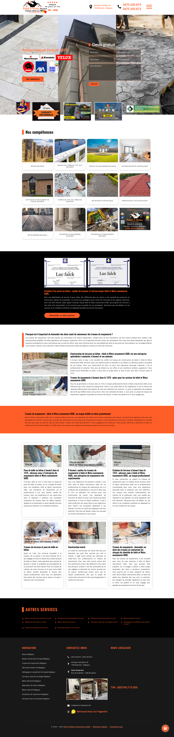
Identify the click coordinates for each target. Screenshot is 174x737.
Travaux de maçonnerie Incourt (36, 628)
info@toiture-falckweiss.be (81, 705)
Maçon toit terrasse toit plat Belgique (36, 659)
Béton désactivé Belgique (31, 681)
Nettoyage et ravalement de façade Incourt (137, 623)
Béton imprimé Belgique (31, 690)
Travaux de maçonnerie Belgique (34, 663)
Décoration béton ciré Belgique (33, 668)
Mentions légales (100, 727)
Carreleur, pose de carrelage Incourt (104, 622)
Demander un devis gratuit (62, 315)
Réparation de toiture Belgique (33, 685)
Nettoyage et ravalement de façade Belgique (38, 672)
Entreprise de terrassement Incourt (71, 618)
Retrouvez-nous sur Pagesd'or (89, 711)
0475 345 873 (76, 657)
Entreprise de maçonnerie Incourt (103, 618)
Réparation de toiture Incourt (36, 622)
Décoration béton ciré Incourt (69, 628)
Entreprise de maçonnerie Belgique (35, 694)
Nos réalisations (33, 79)
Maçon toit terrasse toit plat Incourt (38, 618)
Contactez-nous (116, 727)
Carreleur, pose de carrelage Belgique (36, 676)
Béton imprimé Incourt (132, 618)
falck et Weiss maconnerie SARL (76, 727)
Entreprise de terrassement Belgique (36, 699)
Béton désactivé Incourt (66, 622)
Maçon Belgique (28, 654)
